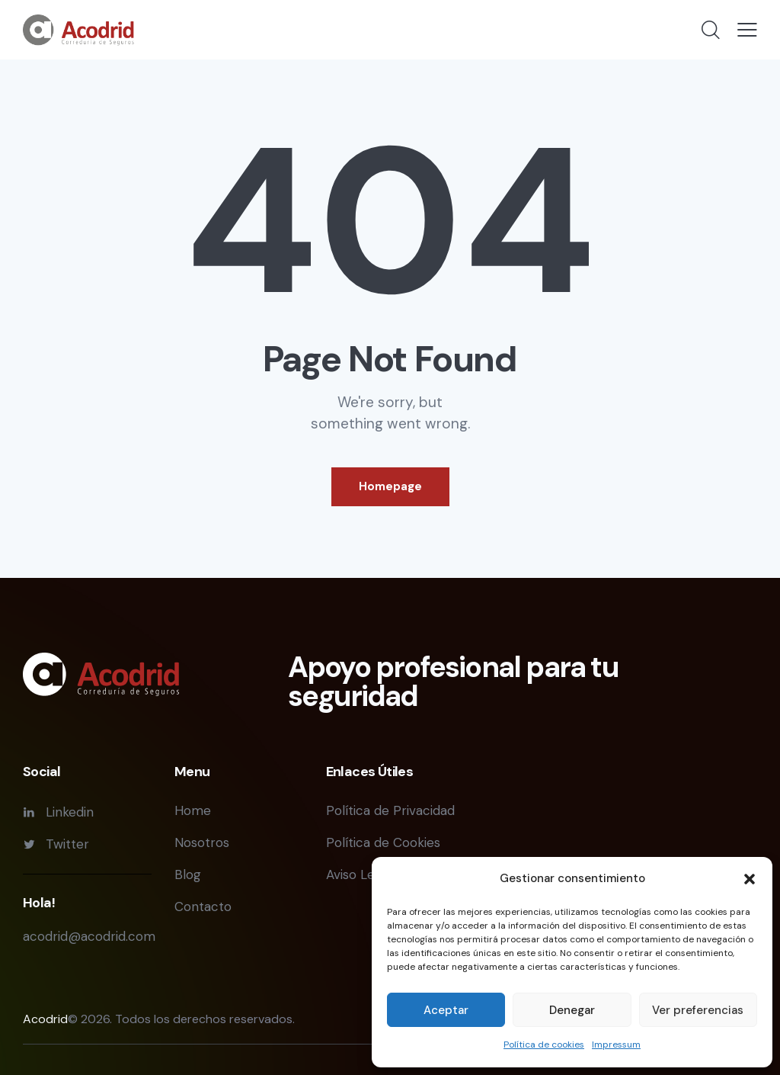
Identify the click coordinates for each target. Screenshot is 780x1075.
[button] (749, 879)
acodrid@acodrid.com (89, 936)
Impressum (616, 1044)
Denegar (572, 1010)
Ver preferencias (697, 1010)
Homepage (390, 486)
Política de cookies (543, 1044)
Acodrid (45, 1019)
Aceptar (446, 1010)
